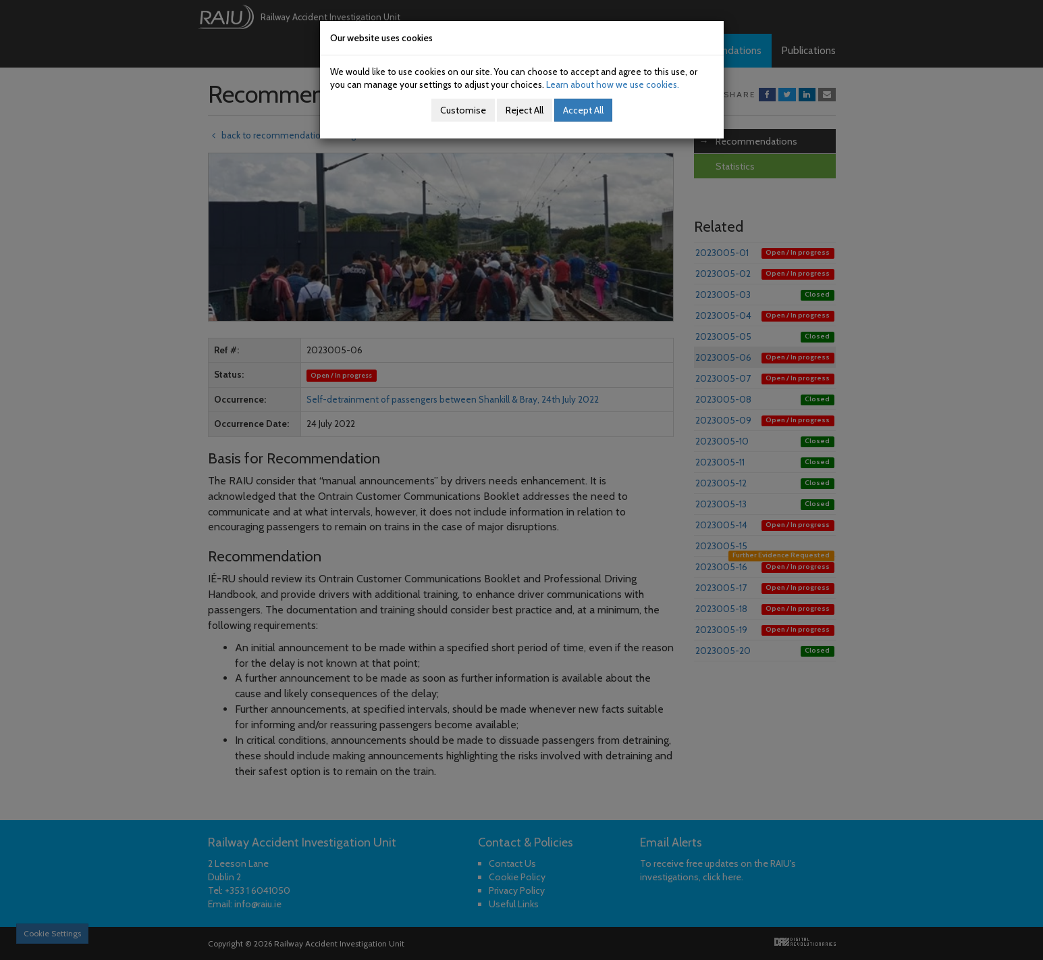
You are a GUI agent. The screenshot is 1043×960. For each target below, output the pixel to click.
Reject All (524, 110)
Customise (463, 110)
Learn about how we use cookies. (612, 84)
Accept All (583, 110)
